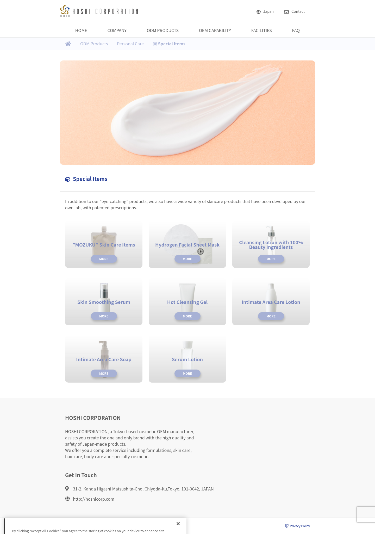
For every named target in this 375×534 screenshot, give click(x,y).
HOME (81, 30)
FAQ (296, 30)
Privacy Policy (297, 525)
